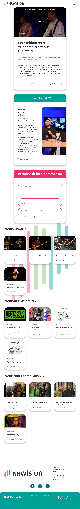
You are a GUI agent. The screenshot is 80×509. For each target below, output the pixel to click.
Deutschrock (34, 84)
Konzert (20, 84)
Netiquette (40, 503)
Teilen (46, 83)
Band (21, 65)
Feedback (57, 83)
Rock (28, 84)
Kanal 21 (33, 58)
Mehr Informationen (25, 159)
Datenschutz (8, 503)
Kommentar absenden (26, 217)
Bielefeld (38, 58)
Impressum (72, 503)
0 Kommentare (37, 59)
